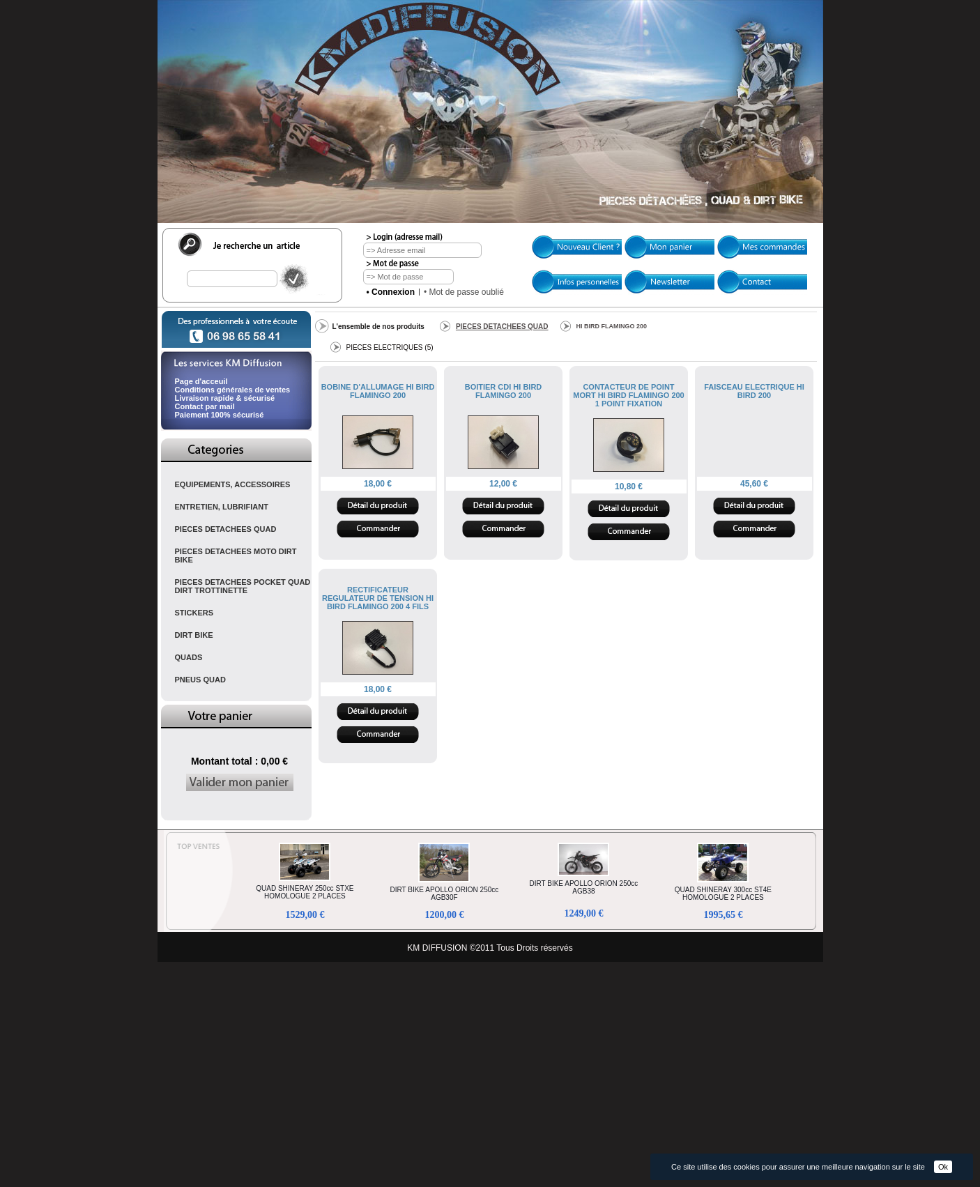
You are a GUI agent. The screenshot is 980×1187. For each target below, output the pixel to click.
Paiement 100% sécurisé (219, 415)
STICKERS (194, 612)
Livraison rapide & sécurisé (225, 398)
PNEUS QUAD (200, 679)
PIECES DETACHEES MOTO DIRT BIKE (236, 555)
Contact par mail (205, 406)
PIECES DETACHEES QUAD (226, 529)
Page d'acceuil (201, 381)
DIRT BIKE (194, 635)
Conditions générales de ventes (233, 389)
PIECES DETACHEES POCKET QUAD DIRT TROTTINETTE (243, 586)
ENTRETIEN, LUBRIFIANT (221, 507)
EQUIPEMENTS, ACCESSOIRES (233, 484)
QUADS (189, 657)
